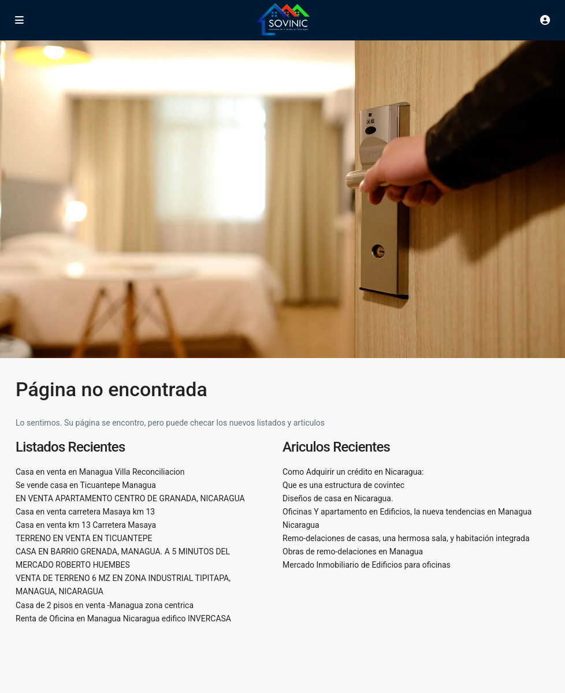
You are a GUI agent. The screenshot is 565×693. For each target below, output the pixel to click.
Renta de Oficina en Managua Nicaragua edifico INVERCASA (123, 618)
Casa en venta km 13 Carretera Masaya (86, 525)
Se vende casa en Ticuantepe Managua (86, 485)
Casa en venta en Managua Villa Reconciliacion (100, 471)
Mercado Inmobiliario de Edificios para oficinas (366, 564)
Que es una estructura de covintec (343, 485)
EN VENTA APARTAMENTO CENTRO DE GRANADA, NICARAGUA (130, 498)
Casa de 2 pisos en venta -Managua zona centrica (105, 605)
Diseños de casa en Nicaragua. (337, 498)
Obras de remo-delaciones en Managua (352, 551)
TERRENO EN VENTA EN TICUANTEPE (84, 538)
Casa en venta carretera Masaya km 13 (85, 511)
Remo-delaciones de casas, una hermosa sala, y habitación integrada (406, 538)
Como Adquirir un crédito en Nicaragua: (352, 471)
